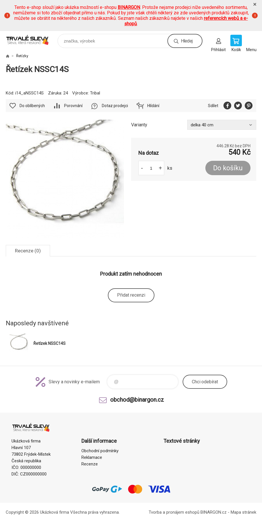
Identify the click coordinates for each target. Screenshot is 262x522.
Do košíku (228, 168)
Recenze (89, 464)
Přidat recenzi (131, 295)
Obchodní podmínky (99, 450)
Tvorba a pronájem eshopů (174, 512)
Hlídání (153, 105)
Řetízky (22, 56)
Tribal (95, 93)
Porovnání (73, 105)
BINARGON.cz (213, 512)
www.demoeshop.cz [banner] (31, 39)
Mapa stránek (243, 512)
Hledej (186, 41)
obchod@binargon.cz (137, 399)
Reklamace (91, 457)
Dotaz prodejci (115, 105)
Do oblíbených (32, 105)
